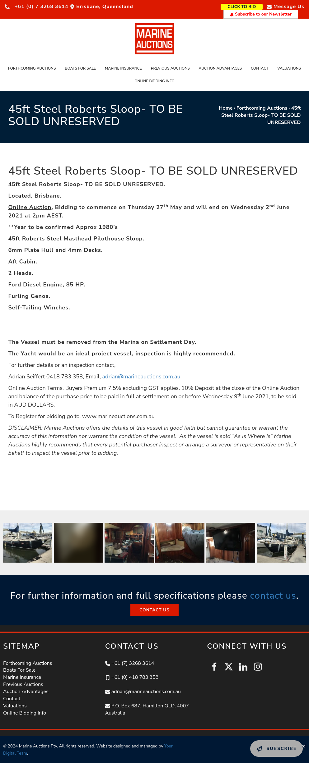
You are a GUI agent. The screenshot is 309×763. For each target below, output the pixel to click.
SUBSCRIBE (264, 743)
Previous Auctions (170, 68)
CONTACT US (154, 607)
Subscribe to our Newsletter (261, 14)
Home (225, 108)
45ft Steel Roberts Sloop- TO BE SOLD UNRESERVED (261, 115)
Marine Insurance (123, 68)
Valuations (289, 68)
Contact (259, 68)
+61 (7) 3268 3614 (132, 663)
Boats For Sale (80, 68)
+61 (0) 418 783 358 (134, 677)
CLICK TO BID (251, 6)
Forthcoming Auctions (32, 68)
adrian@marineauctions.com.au (141, 376)
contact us (273, 595)
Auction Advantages (220, 68)
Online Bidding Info (154, 81)
